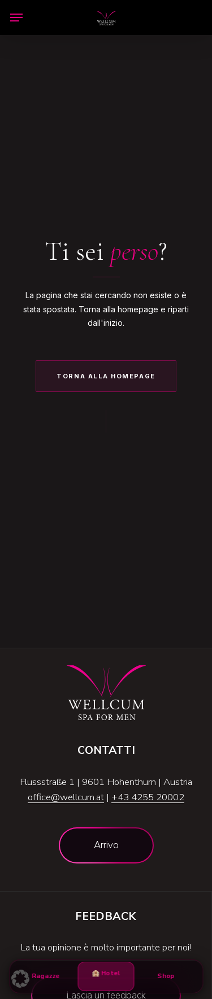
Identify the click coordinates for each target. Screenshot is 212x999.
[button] (16, 17)
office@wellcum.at (66, 797)
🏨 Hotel (106, 978)
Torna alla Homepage (106, 376)
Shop (166, 976)
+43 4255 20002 (147, 797)
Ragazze (46, 976)
